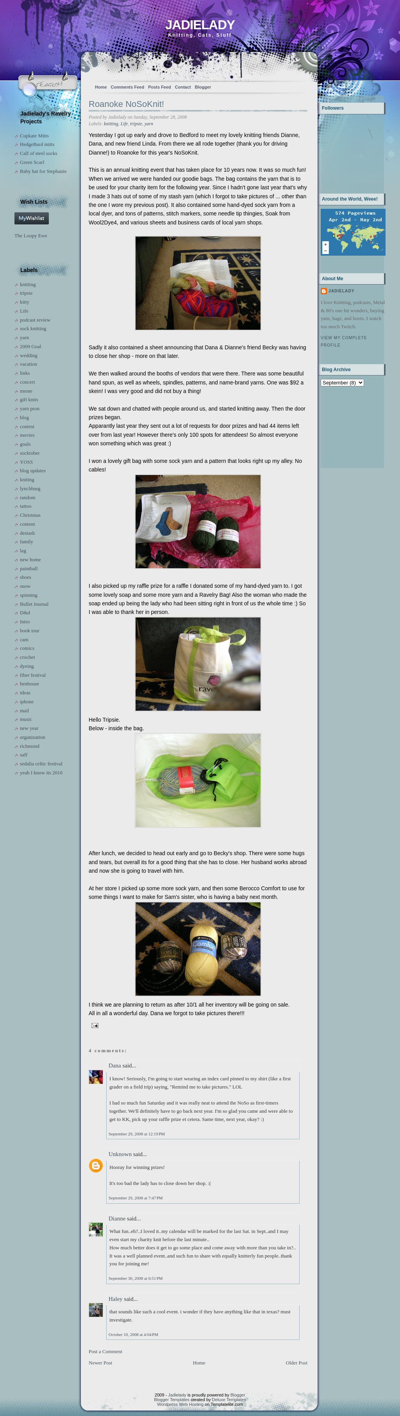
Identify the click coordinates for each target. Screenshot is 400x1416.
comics (27, 648)
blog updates (33, 470)
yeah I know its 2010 (41, 773)
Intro (25, 621)
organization (32, 737)
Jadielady (200, 25)
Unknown (120, 1154)
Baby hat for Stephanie (43, 171)
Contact (183, 87)
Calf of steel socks (38, 153)
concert (27, 382)
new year (29, 728)
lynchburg (30, 488)
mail (24, 710)
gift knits (29, 399)
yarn (24, 337)
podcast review (35, 320)
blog (24, 417)
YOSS (26, 462)
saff (23, 755)
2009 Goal (30, 346)
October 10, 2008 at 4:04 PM (133, 1334)
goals (25, 444)
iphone (27, 701)
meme (26, 391)
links (25, 373)
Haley (116, 1299)
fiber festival (33, 675)
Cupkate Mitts (34, 136)
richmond (29, 746)
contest (27, 426)
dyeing (27, 666)
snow (25, 586)
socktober (30, 453)
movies (27, 435)
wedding (29, 355)
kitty (24, 302)
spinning (29, 595)
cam (24, 639)
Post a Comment (105, 1351)
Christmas (30, 515)
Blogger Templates (171, 1399)
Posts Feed (159, 87)
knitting (28, 284)
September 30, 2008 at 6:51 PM (136, 1278)
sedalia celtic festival (41, 764)
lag (23, 550)
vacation (28, 364)
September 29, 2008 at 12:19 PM (137, 1133)
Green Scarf (32, 162)
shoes (25, 577)
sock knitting (33, 328)
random (28, 497)
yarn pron (29, 408)
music (26, 719)
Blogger (203, 87)
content (27, 524)
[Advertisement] (345, 426)
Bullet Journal (34, 604)
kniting (27, 479)
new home (30, 559)
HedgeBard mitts (37, 144)
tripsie (26, 293)
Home (101, 87)
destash (27, 533)
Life (24, 311)
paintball (29, 568)
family (26, 541)
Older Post (296, 1363)
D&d (25, 612)
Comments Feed (128, 87)
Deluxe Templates (229, 1399)
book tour (29, 630)
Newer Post (100, 1363)
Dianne (117, 1218)
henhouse (29, 684)
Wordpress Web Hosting (180, 1404)
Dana (115, 1065)
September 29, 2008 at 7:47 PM (136, 1197)
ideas (25, 693)
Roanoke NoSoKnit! (126, 104)
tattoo (26, 506)
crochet (27, 657)
